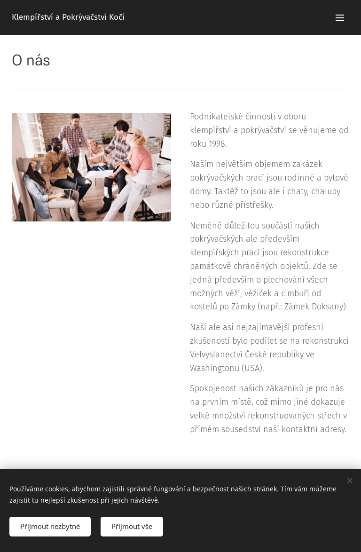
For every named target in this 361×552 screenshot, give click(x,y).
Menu (340, 17)
